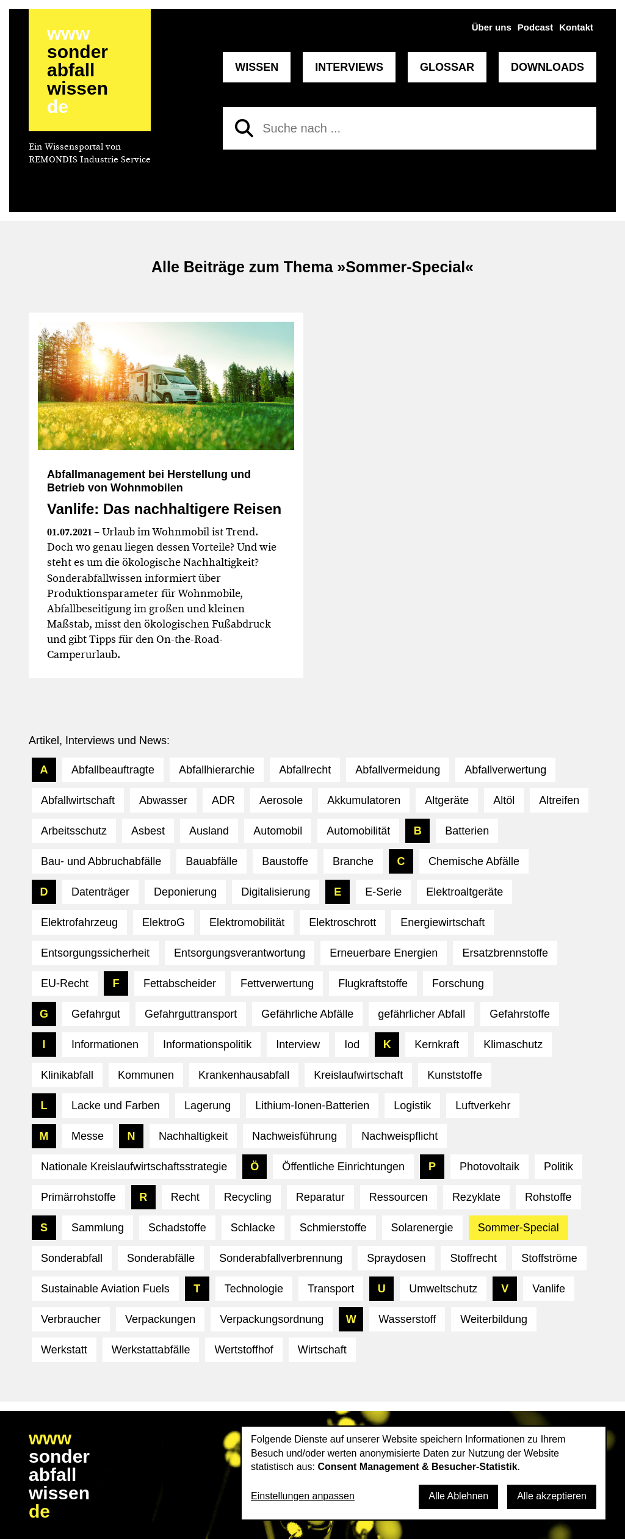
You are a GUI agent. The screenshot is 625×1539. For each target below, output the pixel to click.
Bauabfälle (211, 861)
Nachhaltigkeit (193, 1136)
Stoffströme (549, 1258)
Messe (87, 1136)
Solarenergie (422, 1228)
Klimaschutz (513, 1044)
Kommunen (146, 1075)
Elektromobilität (246, 922)
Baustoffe (285, 861)
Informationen (105, 1044)
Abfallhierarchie (217, 770)
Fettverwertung (277, 983)
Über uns (491, 27)
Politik (558, 1167)
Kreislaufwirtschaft (358, 1075)
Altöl (504, 800)
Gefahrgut (95, 1014)
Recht (185, 1197)
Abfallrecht (305, 770)
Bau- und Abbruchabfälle (101, 861)
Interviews (349, 67)
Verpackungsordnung (271, 1319)
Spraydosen (396, 1258)
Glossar (447, 67)
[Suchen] (244, 128)
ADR (223, 800)
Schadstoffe (177, 1228)
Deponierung (185, 892)
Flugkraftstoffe (373, 983)
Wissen (256, 67)
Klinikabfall (67, 1075)
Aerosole (281, 800)
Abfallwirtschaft (78, 800)
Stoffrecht (473, 1258)
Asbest (148, 831)
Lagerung (207, 1105)
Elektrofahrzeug (79, 922)
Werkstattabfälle (151, 1350)
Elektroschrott (342, 922)
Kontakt (576, 27)
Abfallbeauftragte (112, 770)
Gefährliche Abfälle (307, 1014)
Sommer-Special (518, 1228)
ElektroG (163, 922)
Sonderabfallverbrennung (280, 1258)
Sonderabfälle (161, 1258)
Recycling (248, 1197)
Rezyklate (476, 1197)
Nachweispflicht (399, 1136)
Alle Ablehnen (458, 1496)
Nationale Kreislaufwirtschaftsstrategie (134, 1167)
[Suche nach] (409, 128)
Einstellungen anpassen (303, 1496)
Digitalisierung (275, 892)
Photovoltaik (489, 1167)
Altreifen (559, 800)
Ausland (209, 831)
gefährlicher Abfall (421, 1014)
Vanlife (548, 1289)
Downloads (547, 67)
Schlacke (253, 1228)
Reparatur (320, 1197)
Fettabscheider (179, 983)
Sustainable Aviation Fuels (105, 1289)
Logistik (412, 1105)
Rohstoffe (548, 1197)
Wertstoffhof (243, 1350)
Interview (298, 1044)
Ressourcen (398, 1197)
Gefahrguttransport (191, 1014)
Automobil (277, 831)
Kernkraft (436, 1044)
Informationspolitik (207, 1044)
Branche (353, 861)
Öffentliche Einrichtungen (343, 1167)
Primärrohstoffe (78, 1197)
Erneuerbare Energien (384, 953)
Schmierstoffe (333, 1228)
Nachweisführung (294, 1136)
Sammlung (97, 1228)
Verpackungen (160, 1319)
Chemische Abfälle (473, 861)
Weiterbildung (493, 1319)
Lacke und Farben (115, 1105)
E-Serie (383, 892)
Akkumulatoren (363, 800)
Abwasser (163, 800)
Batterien (467, 831)
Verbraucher (71, 1319)
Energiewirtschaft (442, 922)
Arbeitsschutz (74, 831)
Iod (351, 1044)
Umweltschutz (443, 1289)
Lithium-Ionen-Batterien (312, 1105)
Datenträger (100, 892)
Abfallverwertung (505, 770)
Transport (331, 1289)
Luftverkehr (482, 1105)
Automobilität (358, 831)
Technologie (254, 1289)
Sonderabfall (72, 1258)
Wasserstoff (407, 1319)
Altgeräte (447, 800)
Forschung (458, 983)
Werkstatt (64, 1350)
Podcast (535, 27)
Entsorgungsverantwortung (239, 953)
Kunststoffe (454, 1075)
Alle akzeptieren (552, 1496)
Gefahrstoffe (520, 1014)
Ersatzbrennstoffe (505, 953)
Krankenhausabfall (243, 1075)
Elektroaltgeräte (464, 892)
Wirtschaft (322, 1350)
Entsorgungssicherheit (95, 953)
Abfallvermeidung (397, 770)
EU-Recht (65, 983)
